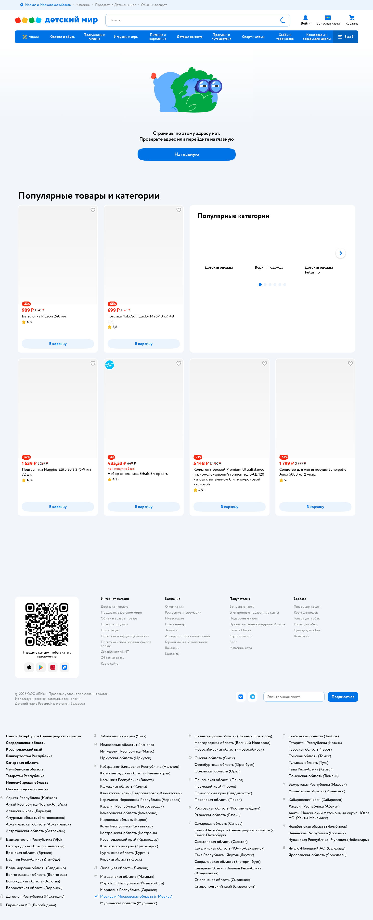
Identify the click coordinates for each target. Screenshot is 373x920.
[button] (345, 36)
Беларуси (77, 703)
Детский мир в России (32, 703)
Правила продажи (114, 624)
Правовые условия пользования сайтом (78, 694)
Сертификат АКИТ (115, 652)
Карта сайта (109, 663)
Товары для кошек (307, 606)
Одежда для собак (307, 630)
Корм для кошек (306, 612)
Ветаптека (301, 636)
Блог (233, 642)
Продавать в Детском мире (121, 612)
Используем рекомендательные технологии (48, 699)
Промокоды (110, 630)
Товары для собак (307, 618)
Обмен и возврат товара (119, 618)
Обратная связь (112, 658)
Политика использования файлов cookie (126, 644)
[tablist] (272, 253)
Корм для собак (305, 624)
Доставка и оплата (114, 606)
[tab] (222, 253)
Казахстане (58, 703)
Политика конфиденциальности (125, 636)
